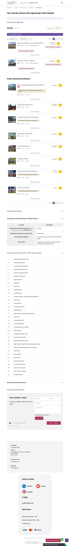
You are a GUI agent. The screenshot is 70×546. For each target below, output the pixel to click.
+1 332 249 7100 (33, 3)
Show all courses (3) (35, 128)
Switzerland (20, 230)
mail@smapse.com (27, 503)
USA (13, 230)
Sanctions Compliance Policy (30, 537)
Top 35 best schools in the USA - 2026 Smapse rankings (24, 253)
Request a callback (51, 540)
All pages (44, 537)
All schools (39, 537)
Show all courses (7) (35, 72)
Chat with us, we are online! (51, 544)
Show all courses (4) (35, 99)
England (31, 228)
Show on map (50, 28)
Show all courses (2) (35, 55)
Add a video (39, 418)
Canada (16, 230)
